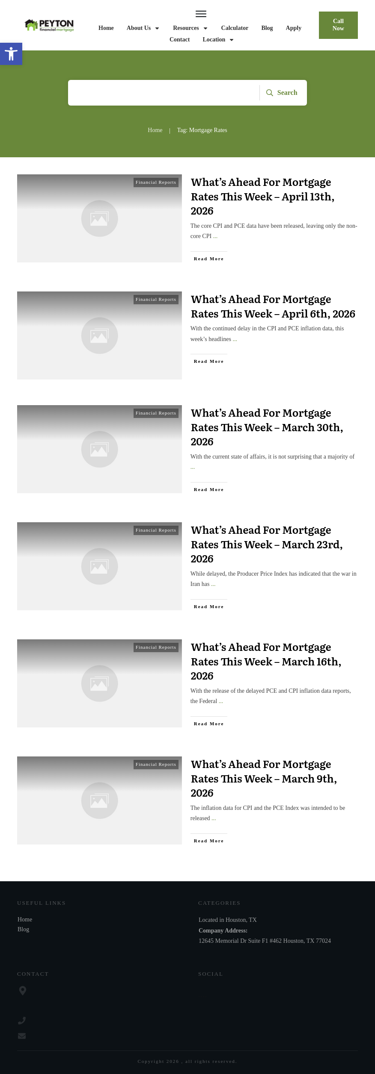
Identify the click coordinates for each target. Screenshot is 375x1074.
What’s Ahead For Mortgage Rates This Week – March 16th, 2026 (266, 661)
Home (25, 919)
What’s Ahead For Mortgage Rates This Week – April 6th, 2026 (273, 306)
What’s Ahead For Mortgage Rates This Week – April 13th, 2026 (263, 196)
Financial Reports (156, 182)
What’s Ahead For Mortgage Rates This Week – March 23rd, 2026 (267, 543)
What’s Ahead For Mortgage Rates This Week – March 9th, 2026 (264, 778)
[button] (11, 54)
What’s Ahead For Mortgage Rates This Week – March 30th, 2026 (267, 426)
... (215, 236)
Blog (23, 929)
